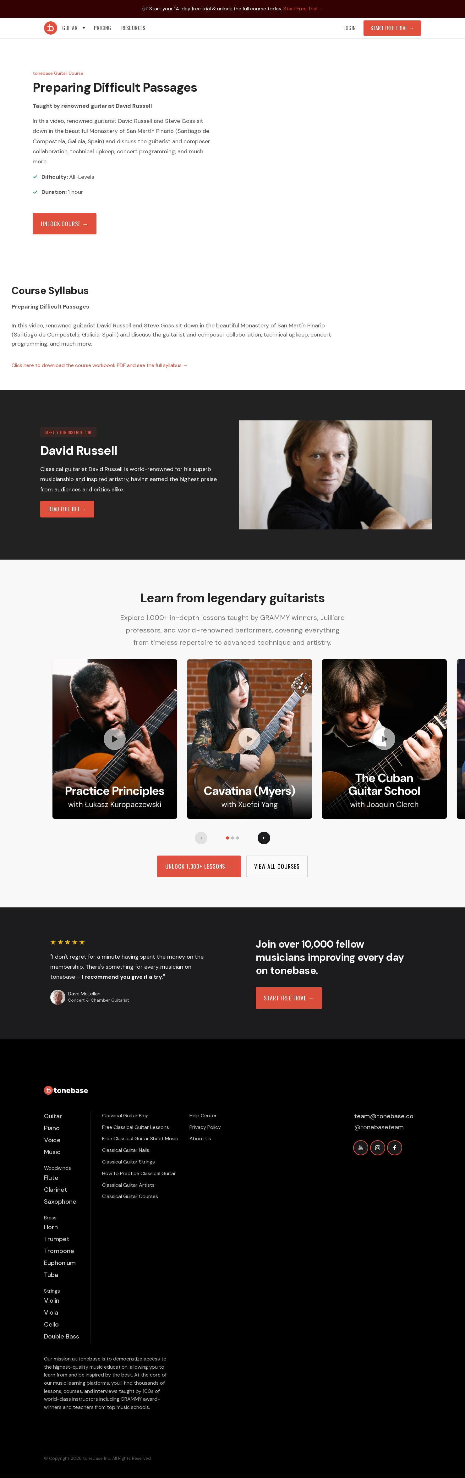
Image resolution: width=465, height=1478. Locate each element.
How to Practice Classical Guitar (139, 1173)
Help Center (203, 1115)
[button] (74, 28)
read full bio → (67, 509)
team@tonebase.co (383, 1116)
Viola (51, 1312)
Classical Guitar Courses (130, 1196)
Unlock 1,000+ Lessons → (199, 866)
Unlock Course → (64, 224)
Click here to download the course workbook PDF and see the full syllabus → (100, 365)
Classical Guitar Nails (125, 1150)
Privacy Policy (205, 1127)
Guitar (53, 1116)
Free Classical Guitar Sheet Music (140, 1138)
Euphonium (60, 1263)
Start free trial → (289, 998)
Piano (52, 1128)
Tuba (51, 1275)
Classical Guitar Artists (128, 1185)
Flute (51, 1178)
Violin (51, 1300)
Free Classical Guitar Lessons (135, 1127)
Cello (51, 1324)
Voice (52, 1140)
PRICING (102, 28)
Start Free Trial (392, 28)
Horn (51, 1227)
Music (52, 1152)
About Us (200, 1138)
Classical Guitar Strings (128, 1161)
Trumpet (56, 1239)
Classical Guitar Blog (125, 1115)
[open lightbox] (115, 739)
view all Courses (276, 866)
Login (349, 28)
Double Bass (61, 1336)
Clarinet (55, 1189)
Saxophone (60, 1201)
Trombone (59, 1251)
